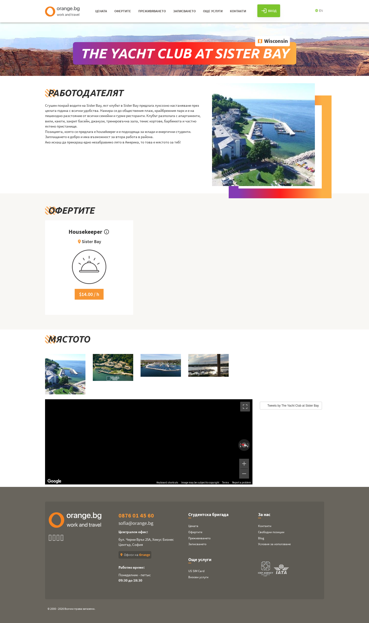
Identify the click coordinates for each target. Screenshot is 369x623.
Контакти (264, 526)
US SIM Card (196, 571)
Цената (193, 526)
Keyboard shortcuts (167, 482)
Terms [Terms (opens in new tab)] (225, 482)
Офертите (195, 532)
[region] (149, 441)
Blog (261, 538)
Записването (197, 544)
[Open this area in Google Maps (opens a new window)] (54, 481)
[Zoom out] (244, 474)
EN (319, 10)
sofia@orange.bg (136, 523)
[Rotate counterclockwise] (240, 445)
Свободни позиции (271, 532)
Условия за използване (274, 544)
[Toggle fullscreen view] (245, 406)
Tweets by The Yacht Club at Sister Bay (293, 405)
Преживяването (199, 538)
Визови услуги (198, 577)
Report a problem (241, 482)
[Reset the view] (244, 445)
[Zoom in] (244, 464)
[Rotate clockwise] (248, 445)
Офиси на (135, 554)
